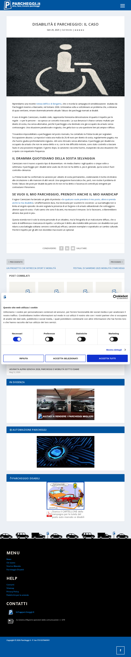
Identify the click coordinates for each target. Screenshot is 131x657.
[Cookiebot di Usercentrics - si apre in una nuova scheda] (115, 297)
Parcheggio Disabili (15, 570)
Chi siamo (10, 563)
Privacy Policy (12, 592)
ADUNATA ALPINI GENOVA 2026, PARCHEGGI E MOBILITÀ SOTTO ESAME (44, 369)
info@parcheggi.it (25, 612)
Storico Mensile (13, 567)
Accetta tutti (107, 358)
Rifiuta (23, 358)
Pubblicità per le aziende (17, 595)
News (8, 560)
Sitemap (10, 589)
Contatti (10, 585)
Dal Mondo (67, 29)
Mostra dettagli (114, 349)
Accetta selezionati (65, 358)
